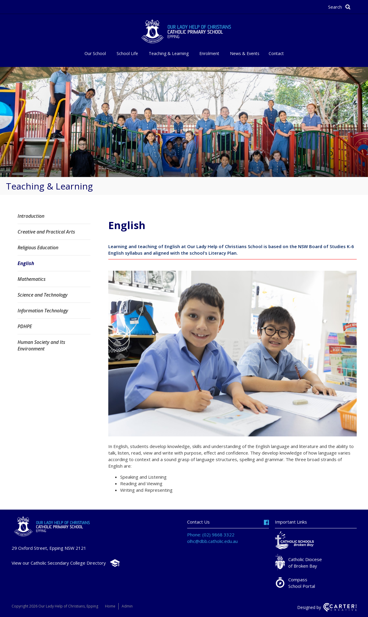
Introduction (31, 216)
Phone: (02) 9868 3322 (210, 535)
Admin (127, 606)
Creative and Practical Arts (46, 231)
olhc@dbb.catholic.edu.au (212, 541)
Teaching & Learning (169, 53)
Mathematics (32, 279)
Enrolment (209, 53)
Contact (276, 53)
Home (110, 606)
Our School (95, 53)
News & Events (244, 53)
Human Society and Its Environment (41, 345)
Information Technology (43, 310)
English (26, 263)
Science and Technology (43, 295)
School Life (127, 53)
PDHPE (25, 326)
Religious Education (38, 247)
